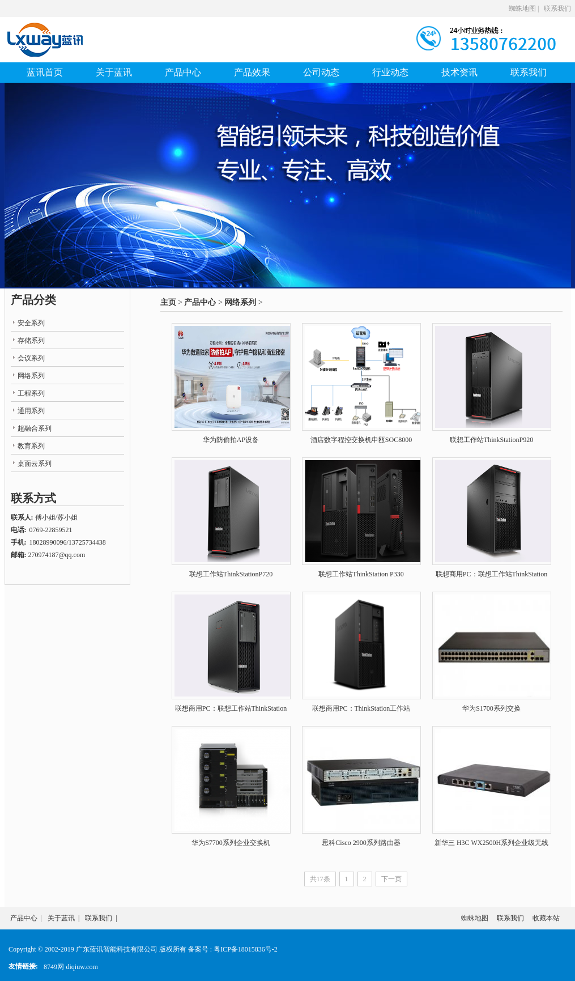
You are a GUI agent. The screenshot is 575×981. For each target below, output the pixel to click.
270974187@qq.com (57, 555)
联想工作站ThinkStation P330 (360, 574)
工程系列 (31, 393)
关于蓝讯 (114, 72)
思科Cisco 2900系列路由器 (361, 843)
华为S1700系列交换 (491, 708)
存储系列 (31, 341)
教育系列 (31, 446)
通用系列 (31, 411)
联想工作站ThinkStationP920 (491, 440)
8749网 (54, 967)
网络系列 (240, 302)
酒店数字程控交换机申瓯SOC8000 (361, 440)
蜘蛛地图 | (524, 8)
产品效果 (252, 72)
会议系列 (31, 358)
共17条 (320, 879)
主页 (168, 302)
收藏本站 (546, 918)
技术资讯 (459, 72)
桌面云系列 (35, 464)
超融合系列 (35, 428)
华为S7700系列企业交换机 (230, 843)
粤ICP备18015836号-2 (246, 949)
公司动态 (321, 72)
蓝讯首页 (45, 72)
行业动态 (390, 72)
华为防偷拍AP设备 (231, 440)
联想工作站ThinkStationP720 (230, 574)
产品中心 (183, 72)
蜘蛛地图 (474, 918)
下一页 (391, 879)
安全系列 (31, 323)
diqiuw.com (82, 967)
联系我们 (557, 8)
